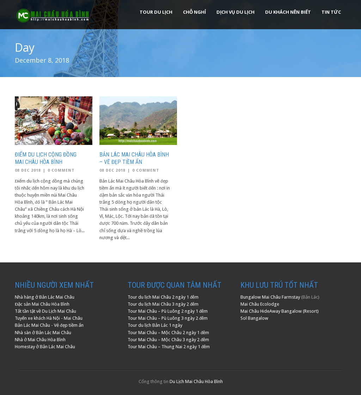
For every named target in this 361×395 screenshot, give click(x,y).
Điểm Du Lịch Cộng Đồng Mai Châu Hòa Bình (46, 158)
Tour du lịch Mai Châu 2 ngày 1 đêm (163, 297)
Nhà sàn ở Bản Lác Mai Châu (43, 332)
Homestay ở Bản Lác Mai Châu (45, 346)
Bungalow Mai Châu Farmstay (270, 297)
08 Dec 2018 (28, 170)
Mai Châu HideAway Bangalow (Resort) (279, 311)
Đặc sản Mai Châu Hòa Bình (42, 304)
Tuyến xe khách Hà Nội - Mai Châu (48, 318)
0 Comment (61, 170)
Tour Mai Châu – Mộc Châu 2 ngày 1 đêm (168, 332)
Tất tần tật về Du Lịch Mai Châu (45, 311)
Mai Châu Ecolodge (259, 304)
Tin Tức (331, 12)
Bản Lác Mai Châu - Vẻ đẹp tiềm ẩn (49, 325)
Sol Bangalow (254, 318)
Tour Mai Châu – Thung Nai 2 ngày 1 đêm (169, 346)
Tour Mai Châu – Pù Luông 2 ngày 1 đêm (168, 311)
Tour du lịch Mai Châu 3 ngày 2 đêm (163, 304)
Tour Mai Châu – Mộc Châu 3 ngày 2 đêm (168, 339)
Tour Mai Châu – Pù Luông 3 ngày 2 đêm (168, 318)
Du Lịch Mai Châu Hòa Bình (196, 381)
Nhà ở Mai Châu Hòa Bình (40, 339)
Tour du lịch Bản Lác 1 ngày (155, 325)
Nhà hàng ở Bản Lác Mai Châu (44, 297)
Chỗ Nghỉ (194, 12)
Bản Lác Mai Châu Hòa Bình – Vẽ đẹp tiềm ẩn (134, 158)
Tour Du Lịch (156, 12)
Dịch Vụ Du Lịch (235, 12)
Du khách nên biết (288, 12)
